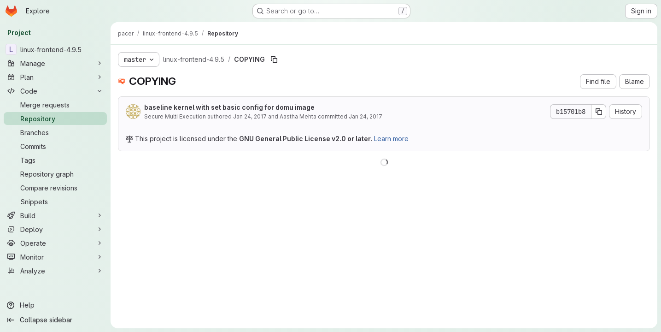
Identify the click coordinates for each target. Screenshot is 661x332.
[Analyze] (55, 270)
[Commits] (55, 146)
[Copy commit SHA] (598, 111)
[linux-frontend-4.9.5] (55, 49)
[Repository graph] (55, 173)
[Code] (55, 90)
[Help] (55, 305)
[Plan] (55, 77)
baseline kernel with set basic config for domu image (229, 107)
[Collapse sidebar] (55, 320)
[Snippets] (55, 201)
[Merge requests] (55, 104)
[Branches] (55, 132)
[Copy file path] (274, 59)
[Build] (55, 215)
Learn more (391, 138)
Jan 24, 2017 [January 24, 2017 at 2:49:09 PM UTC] (365, 116)
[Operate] (55, 243)
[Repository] (55, 118)
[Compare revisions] (55, 187)
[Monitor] (55, 256)
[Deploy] (55, 229)
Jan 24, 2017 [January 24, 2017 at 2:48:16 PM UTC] (250, 116)
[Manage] (55, 63)
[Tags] (55, 160)
